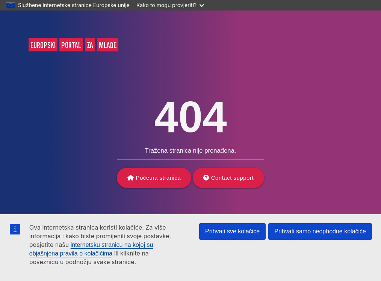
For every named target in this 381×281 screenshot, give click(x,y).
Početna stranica (158, 177)
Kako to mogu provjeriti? (170, 5)
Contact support (232, 177)
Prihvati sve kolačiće (232, 231)
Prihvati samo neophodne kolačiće (320, 231)
